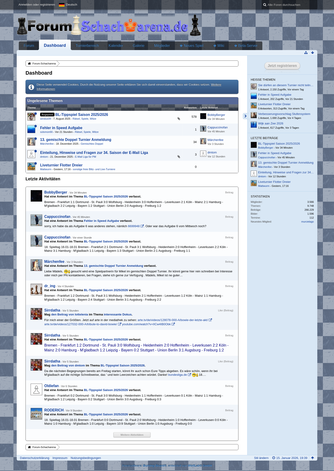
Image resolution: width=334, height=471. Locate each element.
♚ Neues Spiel (191, 46)
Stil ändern (261, 458)
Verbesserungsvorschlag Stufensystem (284, 114)
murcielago (307, 221)
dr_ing (49, 286)
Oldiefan (51, 386)
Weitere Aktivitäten (132, 434)
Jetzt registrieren (282, 66)
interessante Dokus (118, 314)
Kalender (116, 46)
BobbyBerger (216, 115)
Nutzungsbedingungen (86, 458)
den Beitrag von (69, 314)
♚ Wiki (218, 46)
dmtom (44, 156)
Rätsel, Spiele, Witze (84, 118)
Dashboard (55, 45)
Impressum (59, 458)
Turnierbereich (87, 46)
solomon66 (46, 131)
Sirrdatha (52, 310)
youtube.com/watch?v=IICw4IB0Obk (146, 324)
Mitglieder (162, 46)
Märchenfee (47, 143)
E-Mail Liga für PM (85, 156)
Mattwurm (45, 169)
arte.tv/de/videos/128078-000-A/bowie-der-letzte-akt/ (173, 320)
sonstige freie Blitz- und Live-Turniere (94, 169)
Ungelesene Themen (45, 101)
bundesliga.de (177, 374)
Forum (29, 46)
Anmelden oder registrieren (37, 4)
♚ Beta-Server (246, 46)
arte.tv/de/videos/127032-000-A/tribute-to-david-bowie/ (80, 324)
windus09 (45, 118)
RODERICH (54, 410)
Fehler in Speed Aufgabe (61, 128)
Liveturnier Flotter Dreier (61, 165)
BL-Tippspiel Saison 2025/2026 (81, 115)
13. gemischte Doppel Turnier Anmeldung (75, 140)
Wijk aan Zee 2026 (270, 123)
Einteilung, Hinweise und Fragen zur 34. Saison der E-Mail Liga (94, 153)
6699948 (134, 226)
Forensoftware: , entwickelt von (167, 465)
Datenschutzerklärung (34, 458)
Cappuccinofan (218, 127)
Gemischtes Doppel (92, 143)
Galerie (138, 46)
